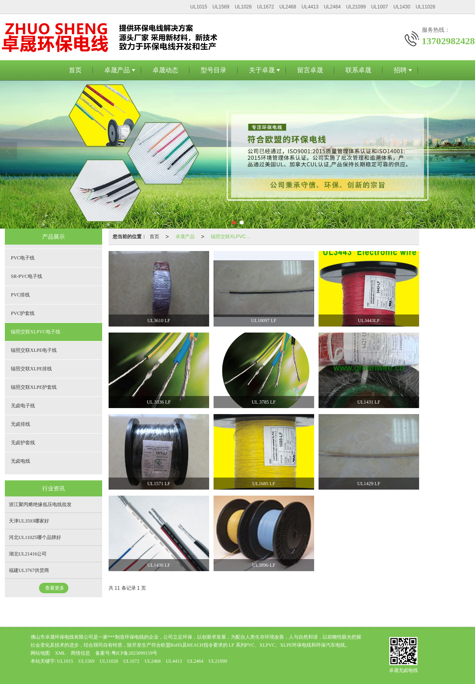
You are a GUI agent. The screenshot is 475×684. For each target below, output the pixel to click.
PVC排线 (20, 295)
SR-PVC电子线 (26, 276)
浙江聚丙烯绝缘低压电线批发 (40, 504)
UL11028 (425, 7)
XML (60, 653)
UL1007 (379, 7)
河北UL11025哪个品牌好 (35, 537)
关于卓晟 (262, 70)
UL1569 (220, 7)
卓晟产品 (117, 70)
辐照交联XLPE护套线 (34, 387)
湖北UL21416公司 (28, 554)
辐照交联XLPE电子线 (34, 350)
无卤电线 (20, 461)
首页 (75, 70)
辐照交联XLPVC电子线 (232, 236)
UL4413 (310, 7)
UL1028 (243, 7)
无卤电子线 (23, 405)
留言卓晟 (310, 70)
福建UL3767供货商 (29, 570)
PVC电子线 (23, 258)
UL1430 (401, 7)
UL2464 (332, 7)
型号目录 (213, 70)
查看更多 (54, 588)
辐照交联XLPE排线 (31, 369)
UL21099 (356, 7)
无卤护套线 (23, 442)
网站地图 (40, 653)
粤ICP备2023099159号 (134, 653)
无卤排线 (20, 424)
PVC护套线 (23, 313)
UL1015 (198, 7)
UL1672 (265, 7)
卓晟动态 (165, 70)
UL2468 (287, 7)
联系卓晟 (358, 70)
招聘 (400, 70)
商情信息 (80, 653)
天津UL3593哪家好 (29, 521)
